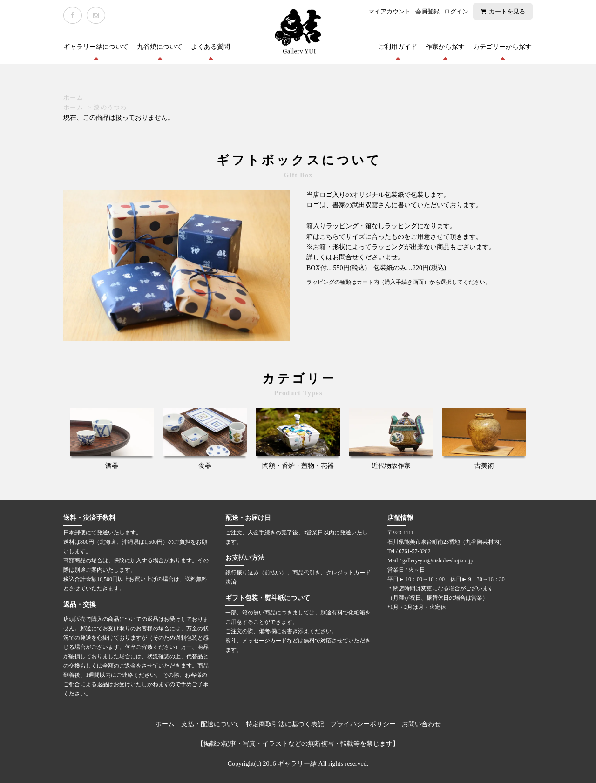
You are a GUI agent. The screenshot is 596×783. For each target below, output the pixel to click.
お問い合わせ (421, 724)
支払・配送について (210, 724)
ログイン (456, 11)
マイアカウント (389, 11)
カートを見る (507, 11)
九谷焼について (160, 46)
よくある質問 (210, 46)
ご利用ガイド (397, 46)
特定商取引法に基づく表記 (285, 724)
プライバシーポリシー (363, 724)
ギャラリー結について (96, 46)
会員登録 (427, 11)
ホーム (73, 97)
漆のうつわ (110, 107)
